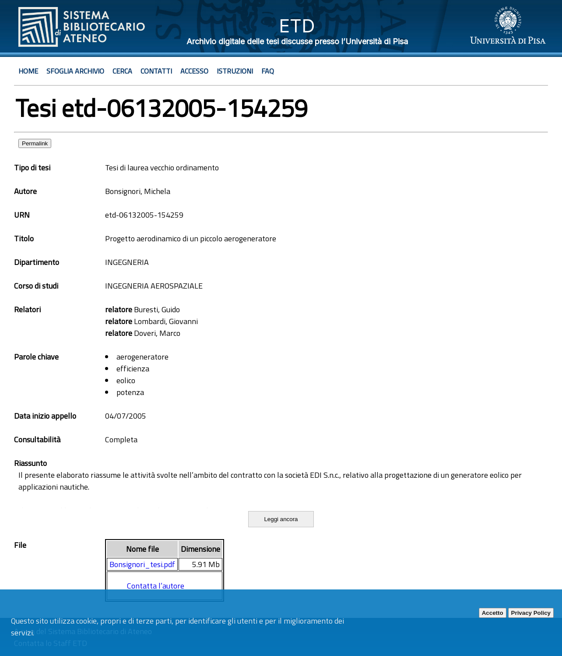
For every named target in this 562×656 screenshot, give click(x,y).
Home (28, 71)
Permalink (35, 143)
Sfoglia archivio (75, 71)
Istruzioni (235, 71)
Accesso (194, 71)
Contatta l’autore (155, 586)
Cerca (122, 71)
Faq (267, 71)
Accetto (492, 613)
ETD (297, 25)
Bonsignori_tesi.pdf (142, 564)
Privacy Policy (531, 613)
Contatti (156, 71)
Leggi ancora (281, 519)
